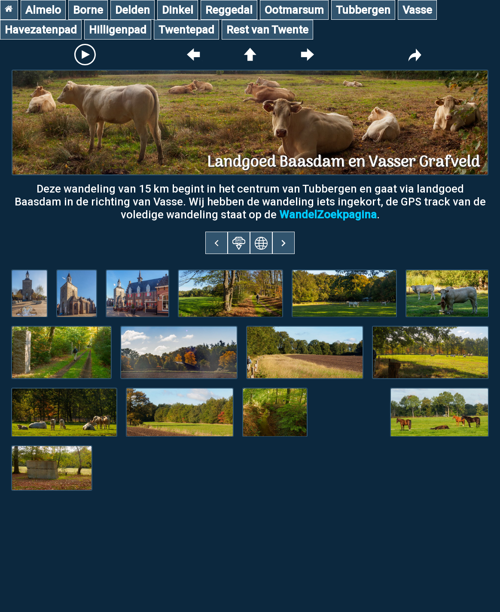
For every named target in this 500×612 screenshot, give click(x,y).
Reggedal (229, 9)
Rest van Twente (267, 29)
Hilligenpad (117, 29)
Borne (88, 9)
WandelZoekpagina (328, 214)
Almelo (43, 9)
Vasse (417, 9)
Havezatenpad (41, 29)
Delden (132, 9)
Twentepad (186, 29)
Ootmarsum (294, 9)
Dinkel (177, 9)
